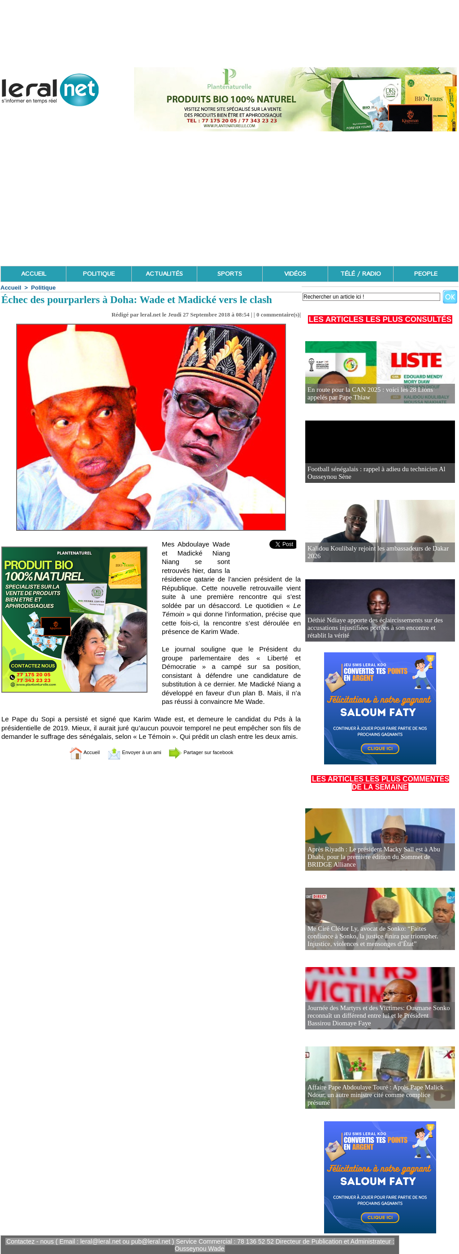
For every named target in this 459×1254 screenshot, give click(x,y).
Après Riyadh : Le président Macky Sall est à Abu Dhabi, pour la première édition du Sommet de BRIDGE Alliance (379, 857)
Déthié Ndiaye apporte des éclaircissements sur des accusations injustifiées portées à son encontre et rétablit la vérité (378, 628)
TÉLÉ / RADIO (360, 273)
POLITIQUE (99, 273)
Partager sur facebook (210, 752)
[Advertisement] (229, 198)
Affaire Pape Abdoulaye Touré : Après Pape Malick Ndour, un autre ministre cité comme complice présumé (377, 1099)
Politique (43, 287)
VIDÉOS (295, 273)
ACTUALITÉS (164, 273)
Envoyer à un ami (129, 752)
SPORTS (229, 273)
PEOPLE (425, 273)
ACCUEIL (33, 273)
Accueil (10, 287)
